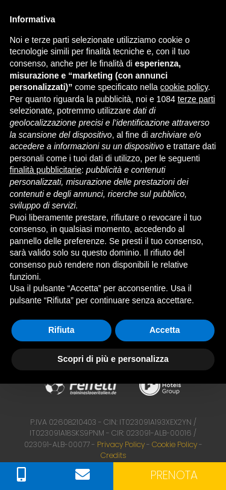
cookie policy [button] (184, 87)
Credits (113, 455)
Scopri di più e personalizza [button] (112, 359)
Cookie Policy (174, 444)
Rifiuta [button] (61, 330)
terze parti (196, 99)
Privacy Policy (121, 444)
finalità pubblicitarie (45, 170)
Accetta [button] (164, 330)
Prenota (174, 475)
